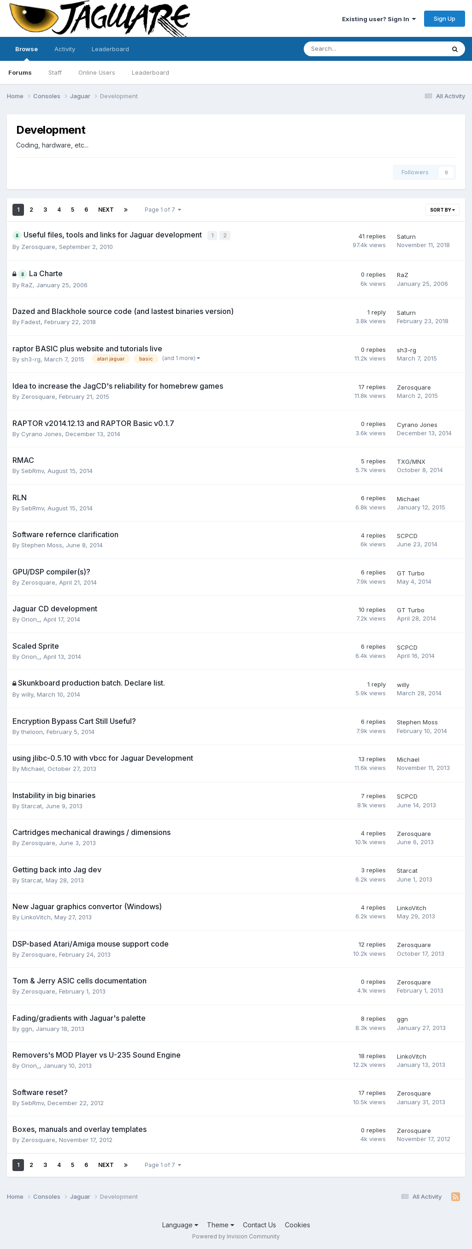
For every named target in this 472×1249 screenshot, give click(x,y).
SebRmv (32, 470)
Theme (220, 1224)
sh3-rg (31, 358)
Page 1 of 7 (163, 209)
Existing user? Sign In (379, 19)
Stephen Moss (41, 544)
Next (106, 209)
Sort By (442, 210)
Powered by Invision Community (236, 1235)
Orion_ (30, 618)
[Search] (350, 48)
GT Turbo (411, 572)
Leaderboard (150, 72)
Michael (408, 498)
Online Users (96, 72)
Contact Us (259, 1224)
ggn (26, 1027)
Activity (64, 49)
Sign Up (444, 18)
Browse (26, 53)
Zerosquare (38, 246)
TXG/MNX (411, 460)
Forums (20, 72)
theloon (32, 730)
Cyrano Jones (41, 433)
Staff (55, 72)
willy (27, 694)
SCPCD (407, 535)
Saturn (406, 236)
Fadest (31, 321)
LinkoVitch (36, 916)
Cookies (297, 1224)
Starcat (31, 805)
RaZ (27, 284)
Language (180, 1224)
